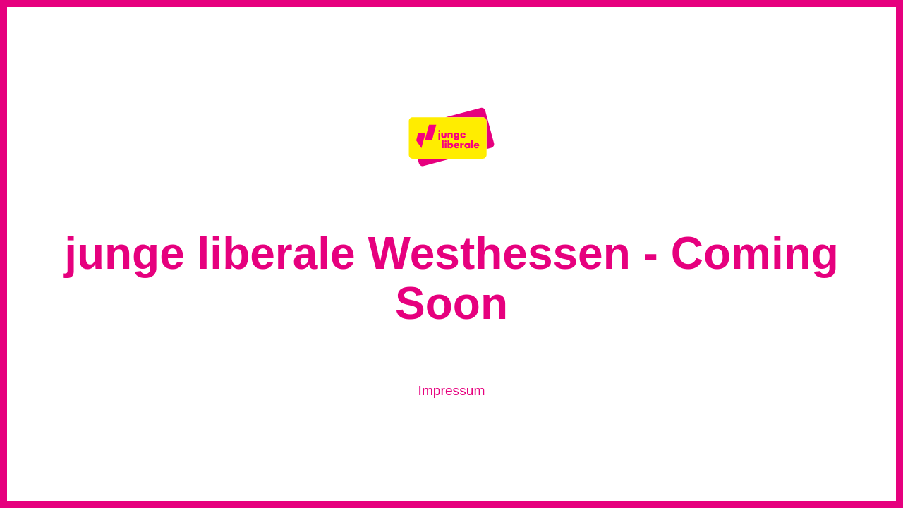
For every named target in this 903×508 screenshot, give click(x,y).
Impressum (451, 390)
